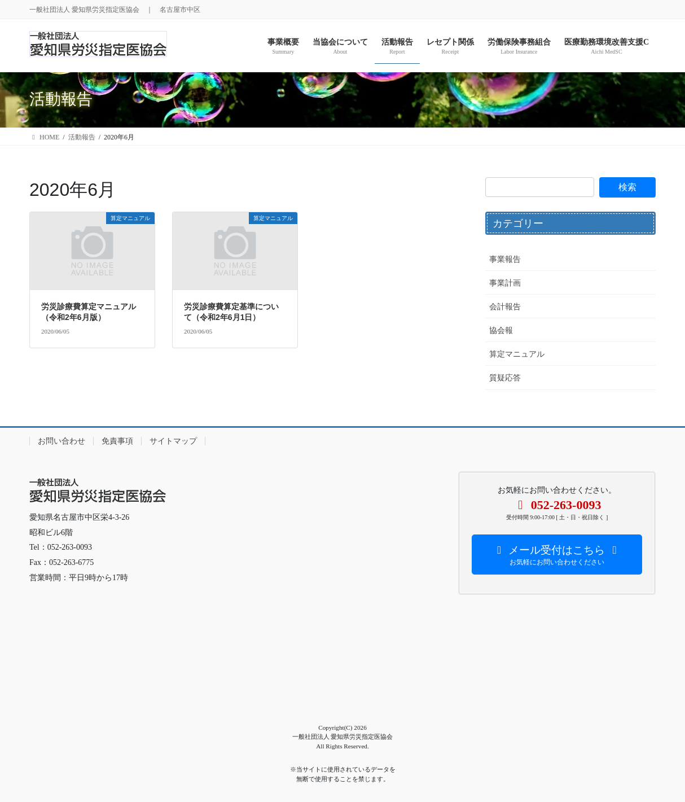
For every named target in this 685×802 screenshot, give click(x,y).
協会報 (501, 330)
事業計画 (505, 283)
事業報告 (505, 259)
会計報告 (505, 307)
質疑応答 (505, 378)
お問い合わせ (61, 441)
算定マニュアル (517, 354)
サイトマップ (173, 441)
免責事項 (117, 441)
